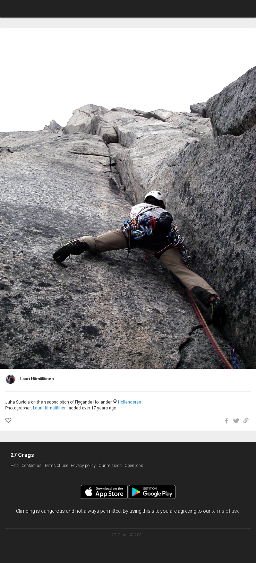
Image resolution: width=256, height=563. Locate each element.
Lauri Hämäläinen (50, 408)
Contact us (32, 465)
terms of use (225, 511)
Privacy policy (83, 465)
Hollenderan (129, 402)
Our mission (110, 465)
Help (14, 465)
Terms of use (56, 465)
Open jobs (134, 465)
